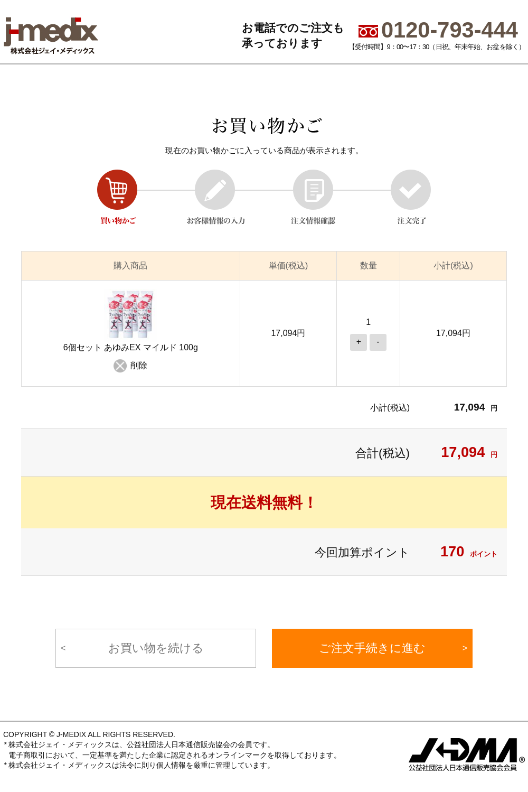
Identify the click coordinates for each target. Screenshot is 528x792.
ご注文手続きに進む (372, 648)
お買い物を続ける (156, 648)
